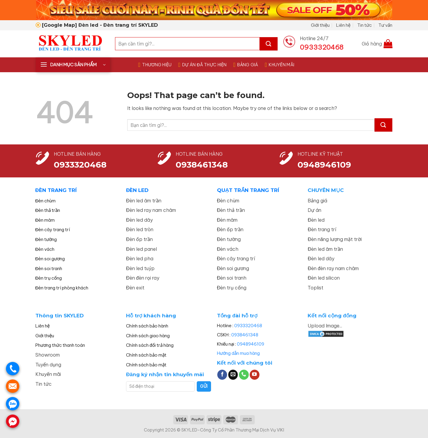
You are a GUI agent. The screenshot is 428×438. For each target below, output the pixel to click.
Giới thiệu (320, 25)
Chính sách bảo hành (147, 326)
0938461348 (244, 335)
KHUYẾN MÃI (279, 65)
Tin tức (364, 25)
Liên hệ (343, 25)
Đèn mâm (45, 220)
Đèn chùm (45, 201)
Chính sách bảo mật (146, 355)
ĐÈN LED (137, 190)
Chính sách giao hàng (148, 335)
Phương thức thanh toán (60, 345)
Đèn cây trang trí (52, 229)
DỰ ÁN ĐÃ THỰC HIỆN (202, 65)
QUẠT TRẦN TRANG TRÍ (248, 190)
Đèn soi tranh (48, 268)
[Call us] (244, 375)
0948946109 (250, 344)
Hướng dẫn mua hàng (238, 353)
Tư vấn (385, 25)
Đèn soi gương (50, 258)
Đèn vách (45, 249)
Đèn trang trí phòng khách (62, 288)
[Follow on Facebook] (222, 375)
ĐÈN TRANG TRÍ (56, 190)
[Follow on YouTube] (254, 375)
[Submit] (269, 44)
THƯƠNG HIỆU (155, 65)
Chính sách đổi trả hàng (149, 345)
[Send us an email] (233, 375)
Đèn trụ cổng (48, 278)
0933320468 (80, 165)
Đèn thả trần (47, 210)
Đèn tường (46, 239)
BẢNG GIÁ (245, 65)
